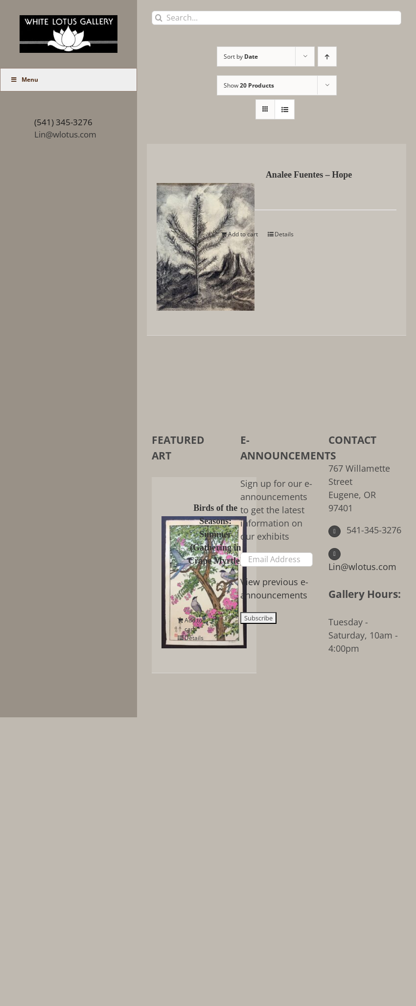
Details (284, 234)
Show (249, 85)
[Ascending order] (327, 56)
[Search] (159, 18)
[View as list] (284, 109)
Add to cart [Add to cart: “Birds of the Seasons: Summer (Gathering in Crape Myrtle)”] (193, 624)
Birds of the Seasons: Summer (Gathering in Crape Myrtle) (215, 534)
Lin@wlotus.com (65, 134)
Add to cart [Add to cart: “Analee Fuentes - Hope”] (243, 234)
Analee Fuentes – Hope (309, 175)
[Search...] (276, 18)
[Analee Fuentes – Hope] (184, 239)
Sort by (241, 56)
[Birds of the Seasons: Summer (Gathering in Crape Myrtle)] (171, 575)
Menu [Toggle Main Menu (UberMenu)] (24, 79)
